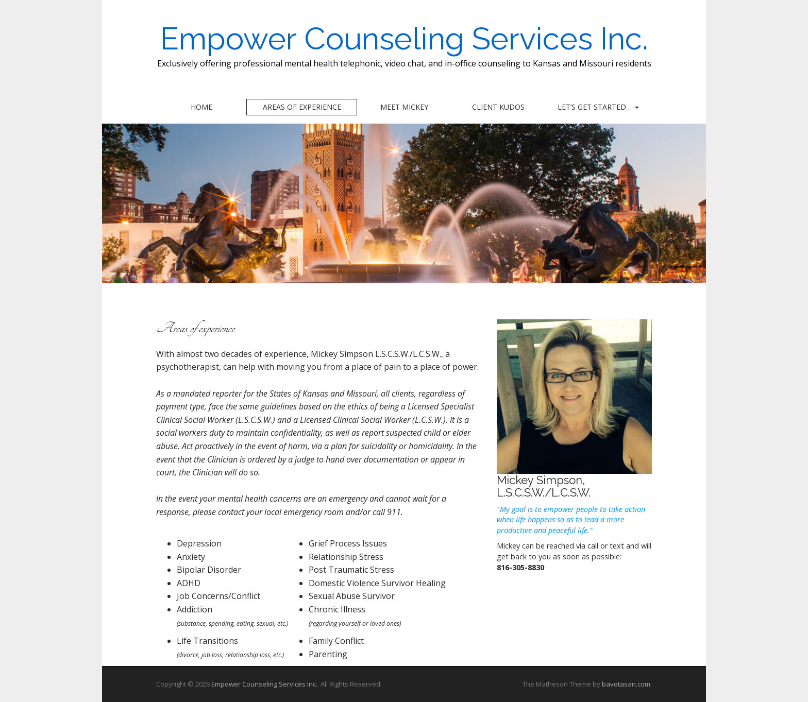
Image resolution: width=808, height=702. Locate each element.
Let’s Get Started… (598, 107)
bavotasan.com (626, 684)
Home (201, 107)
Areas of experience (302, 107)
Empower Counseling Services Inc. (404, 39)
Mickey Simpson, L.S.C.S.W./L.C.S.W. (544, 486)
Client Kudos (498, 107)
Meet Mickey (404, 107)
